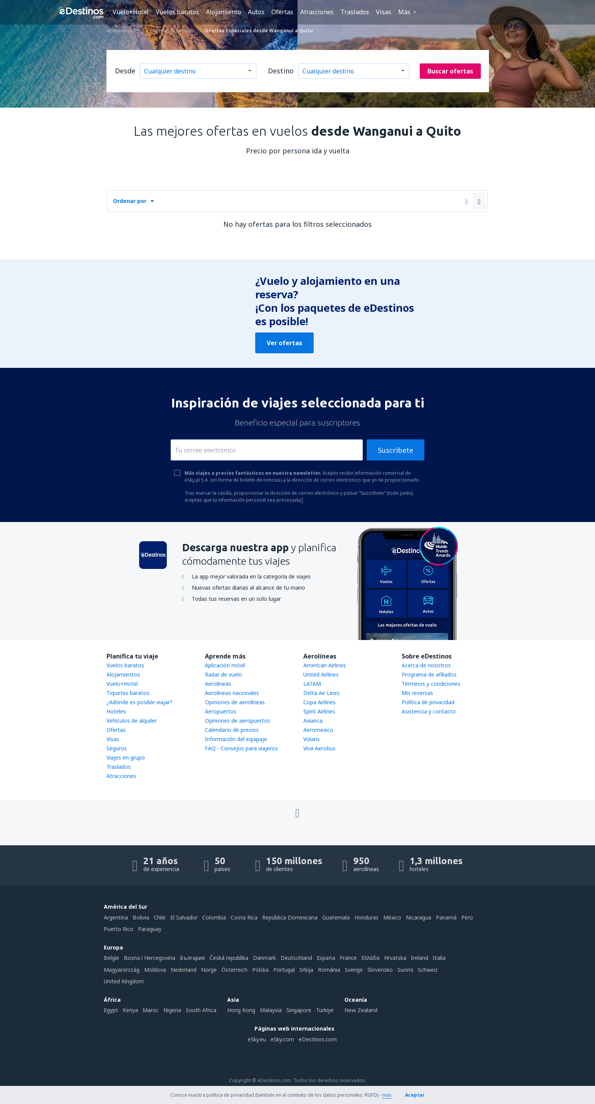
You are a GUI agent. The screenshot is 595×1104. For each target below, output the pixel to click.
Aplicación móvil (225, 665)
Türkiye (325, 1010)
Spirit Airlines (319, 711)
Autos (256, 12)
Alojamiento (223, 12)
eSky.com (282, 1039)
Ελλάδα (370, 957)
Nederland (183, 969)
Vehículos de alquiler (131, 720)
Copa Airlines (319, 702)
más (387, 1095)
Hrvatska (395, 957)
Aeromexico (318, 729)
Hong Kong (241, 1010)
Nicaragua (418, 917)
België (111, 957)
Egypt (111, 1010)
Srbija (306, 969)
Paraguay (149, 929)
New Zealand (360, 1010)
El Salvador (184, 917)
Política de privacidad (428, 702)
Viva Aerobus (319, 748)
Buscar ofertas (450, 71)
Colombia (214, 917)
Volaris (311, 739)
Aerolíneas (218, 683)
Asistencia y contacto (429, 711)
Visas (383, 12)
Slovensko (380, 969)
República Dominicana (289, 917)
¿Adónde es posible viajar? (139, 702)
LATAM (312, 683)
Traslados (355, 12)
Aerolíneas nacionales (232, 693)
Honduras (366, 917)
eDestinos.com (318, 1039)
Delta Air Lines (321, 693)
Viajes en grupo (125, 757)
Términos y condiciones (431, 683)
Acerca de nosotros (426, 665)
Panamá (446, 917)
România (329, 969)
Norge (209, 969)
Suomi (405, 969)
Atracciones (317, 12)
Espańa (326, 957)
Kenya (130, 1010)
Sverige (354, 969)
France (348, 957)
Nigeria (172, 1010)
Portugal (284, 969)
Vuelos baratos (177, 12)
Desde (125, 70)
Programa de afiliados (429, 674)
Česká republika (228, 957)
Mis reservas (417, 693)
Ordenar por (129, 201)
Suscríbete (395, 450)
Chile (160, 917)
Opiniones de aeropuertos (237, 720)
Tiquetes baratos (128, 693)
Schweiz (428, 969)
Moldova (155, 969)
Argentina (116, 917)
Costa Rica (244, 917)
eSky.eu (257, 1039)
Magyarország (122, 969)
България (192, 957)
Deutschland (296, 957)
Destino (281, 70)
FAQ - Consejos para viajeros (241, 748)
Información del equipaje (236, 739)
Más (404, 12)
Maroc (151, 1010)
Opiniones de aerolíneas (235, 702)
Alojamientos (123, 674)
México (392, 917)
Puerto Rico (118, 929)
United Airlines (321, 674)
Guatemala (336, 917)
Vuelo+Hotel (131, 12)
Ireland (419, 957)
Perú (467, 917)
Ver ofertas (284, 343)
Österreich (234, 969)
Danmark (264, 957)
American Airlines (324, 665)
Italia (439, 957)
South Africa (201, 1010)
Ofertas (282, 12)
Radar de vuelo (223, 674)
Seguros (116, 748)
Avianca (312, 720)
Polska (260, 969)
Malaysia (271, 1010)
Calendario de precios (232, 729)
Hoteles (116, 711)
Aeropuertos (220, 711)
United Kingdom (124, 981)
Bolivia (141, 917)
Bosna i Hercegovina (149, 957)
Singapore (298, 1010)
